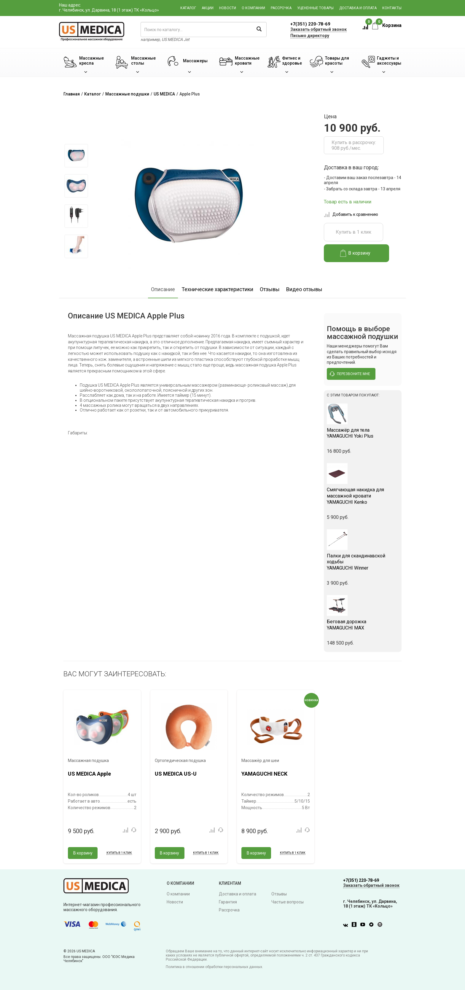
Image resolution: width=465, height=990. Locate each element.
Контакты (392, 8)
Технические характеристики (217, 289)
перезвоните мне (350, 374)
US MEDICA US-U (176, 774)
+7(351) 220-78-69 (310, 24)
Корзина (387, 25)
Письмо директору (309, 35)
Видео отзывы (304, 289)
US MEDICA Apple (89, 774)
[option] (76, 156)
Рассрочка (281, 8)
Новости (227, 8)
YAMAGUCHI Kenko (363, 496)
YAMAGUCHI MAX (363, 625)
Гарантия (228, 902)
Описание (163, 289)
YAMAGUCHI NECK (264, 774)
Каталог (188, 8)
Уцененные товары (315, 8)
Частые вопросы (287, 902)
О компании (253, 8)
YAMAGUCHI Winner (363, 562)
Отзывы (270, 289)
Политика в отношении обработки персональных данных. (214, 967)
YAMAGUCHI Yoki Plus (363, 433)
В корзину (355, 253)
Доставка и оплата (358, 8)
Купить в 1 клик (353, 232)
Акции (208, 8)
